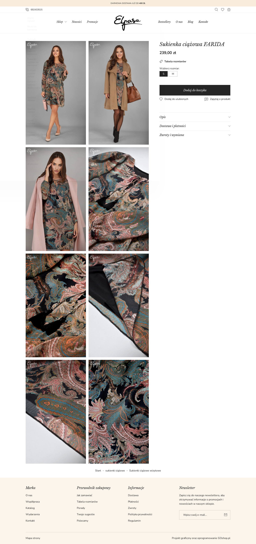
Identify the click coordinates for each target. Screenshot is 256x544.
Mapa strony (33, 538)
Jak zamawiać (84, 495)
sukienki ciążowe (115, 470)
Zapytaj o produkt (220, 99)
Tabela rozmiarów (173, 61)
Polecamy (82, 521)
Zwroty (132, 508)
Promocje (92, 21)
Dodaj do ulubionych (176, 99)
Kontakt (203, 21)
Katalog (30, 508)
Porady (81, 508)
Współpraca (33, 501)
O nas (179, 21)
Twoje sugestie (86, 514)
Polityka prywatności (140, 514)
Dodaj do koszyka (195, 90)
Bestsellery (164, 21)
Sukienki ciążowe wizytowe (145, 470)
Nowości (77, 21)
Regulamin (134, 521)
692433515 (36, 9)
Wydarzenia (33, 514)
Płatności (133, 501)
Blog (190, 21)
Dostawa (133, 495)
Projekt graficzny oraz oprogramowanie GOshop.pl (201, 538)
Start (98, 470)
